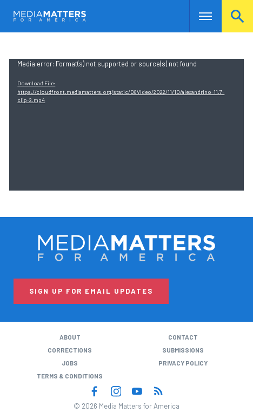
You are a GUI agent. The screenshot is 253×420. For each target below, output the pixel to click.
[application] (126, 125)
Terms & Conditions (70, 376)
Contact (183, 337)
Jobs (70, 363)
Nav (197, 16)
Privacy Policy (183, 363)
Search (237, 16)
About (70, 337)
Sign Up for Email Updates (91, 291)
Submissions (183, 350)
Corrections (70, 350)
